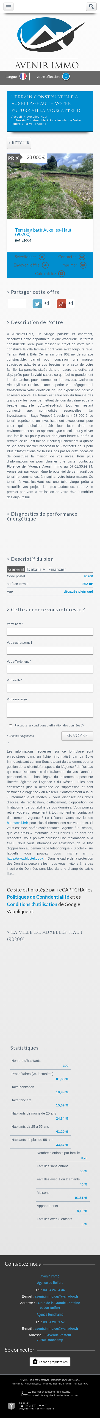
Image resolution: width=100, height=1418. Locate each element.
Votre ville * (14, 680)
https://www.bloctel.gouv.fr (26, 858)
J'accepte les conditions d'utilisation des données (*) (49, 725)
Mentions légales (33, 1383)
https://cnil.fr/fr (17, 823)
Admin (69, 1383)
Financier (57, 569)
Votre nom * (15, 624)
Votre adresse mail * (20, 642)
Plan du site (17, 1383)
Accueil (16, 116)
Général (16, 569)
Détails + (36, 569)
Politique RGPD (81, 1383)
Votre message (17, 699)
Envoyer (77, 736)
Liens (61, 1383)
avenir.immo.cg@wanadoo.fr (56, 1296)
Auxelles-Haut (37, 116)
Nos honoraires (50, 1383)
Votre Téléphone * (19, 661)
